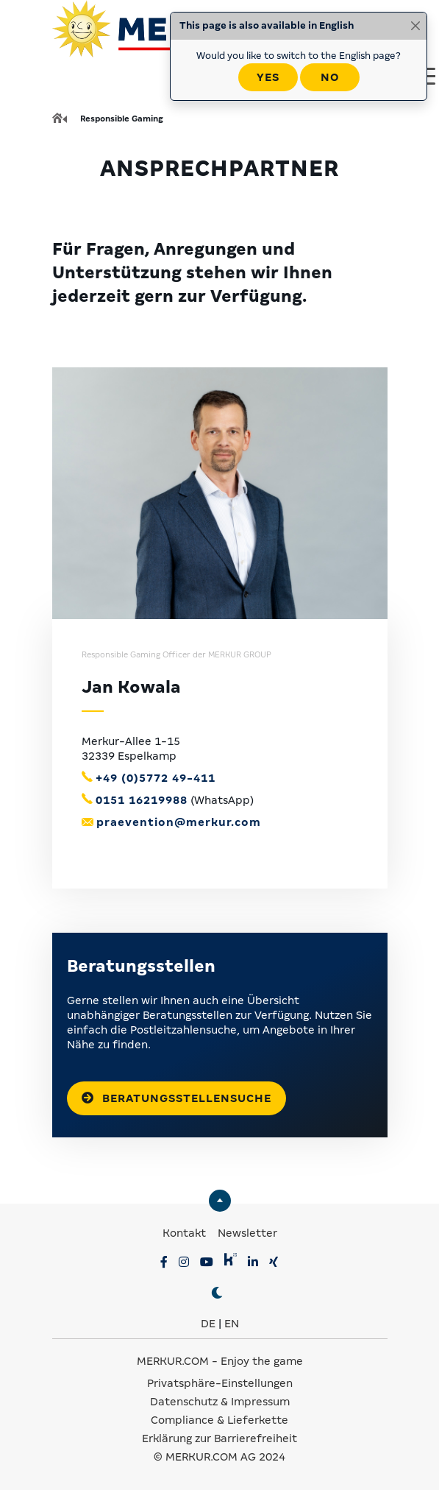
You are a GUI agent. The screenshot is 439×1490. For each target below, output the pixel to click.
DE (208, 1324)
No (330, 77)
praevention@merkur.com (178, 822)
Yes (268, 77)
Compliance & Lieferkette (219, 1420)
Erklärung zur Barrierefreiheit (219, 1438)
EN (231, 1324)
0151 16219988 (142, 800)
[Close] (415, 25)
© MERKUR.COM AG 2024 (219, 1457)
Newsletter (247, 1233)
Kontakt (186, 1233)
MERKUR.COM (173, 1361)
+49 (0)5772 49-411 (155, 778)
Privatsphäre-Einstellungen (220, 1383)
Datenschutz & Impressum (220, 1402)
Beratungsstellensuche (176, 1098)
